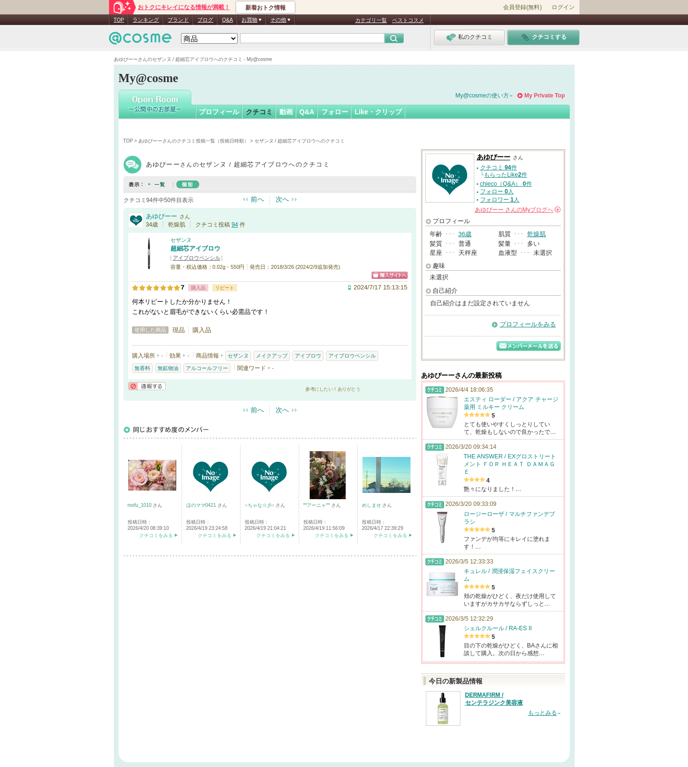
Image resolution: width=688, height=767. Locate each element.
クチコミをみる (156, 535)
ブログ (205, 20)
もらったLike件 (505, 174)
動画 (286, 112)
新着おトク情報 (265, 7)
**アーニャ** (317, 505)
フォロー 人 (497, 191)
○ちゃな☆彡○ (260, 505)
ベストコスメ (408, 20)
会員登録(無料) (522, 7)
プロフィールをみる (528, 324)
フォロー (334, 112)
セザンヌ (181, 240)
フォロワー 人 (499, 199)
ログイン (563, 7)
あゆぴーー (161, 216)
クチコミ (259, 112)
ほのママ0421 (201, 505)
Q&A (227, 20)
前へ (257, 199)
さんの (518, 209)
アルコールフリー (207, 368)
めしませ (372, 505)
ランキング (146, 20)
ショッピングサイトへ (390, 275)
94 (234, 224)
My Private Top (544, 95)
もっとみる (542, 712)
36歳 (465, 234)
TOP (119, 20)
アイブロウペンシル (196, 258)
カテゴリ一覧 (371, 20)
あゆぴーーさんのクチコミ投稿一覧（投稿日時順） (193, 141)
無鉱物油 (168, 368)
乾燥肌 (536, 234)
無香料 (142, 368)
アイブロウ (308, 356)
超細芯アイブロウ (195, 248)
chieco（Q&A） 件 (506, 183)
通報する (147, 386)
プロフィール (219, 112)
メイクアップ (272, 356)
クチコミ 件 (498, 167)
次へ (282, 199)
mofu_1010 (140, 505)
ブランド (178, 20)
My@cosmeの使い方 (482, 95)
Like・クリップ (378, 112)
